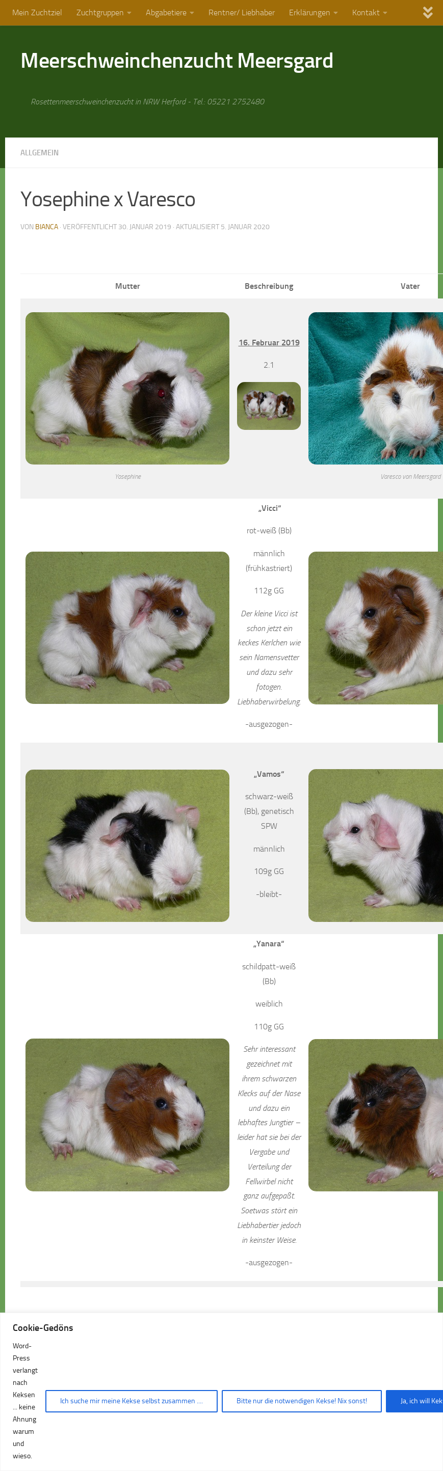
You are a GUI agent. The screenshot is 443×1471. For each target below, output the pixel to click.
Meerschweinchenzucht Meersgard (176, 60)
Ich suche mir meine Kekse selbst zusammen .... (131, 1401)
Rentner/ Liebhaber (242, 12)
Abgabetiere (166, 12)
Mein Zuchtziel (37, 12)
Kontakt (366, 12)
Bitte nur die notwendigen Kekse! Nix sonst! (302, 1401)
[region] (221, 1392)
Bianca (46, 226)
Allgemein (41, 152)
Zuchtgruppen (100, 12)
